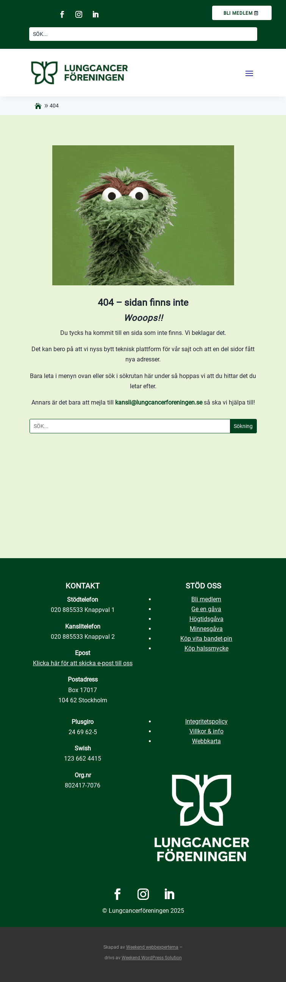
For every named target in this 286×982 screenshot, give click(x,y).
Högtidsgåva (206, 619)
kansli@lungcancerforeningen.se (158, 402)
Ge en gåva (206, 609)
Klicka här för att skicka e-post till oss (83, 663)
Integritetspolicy (206, 721)
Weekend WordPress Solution (152, 957)
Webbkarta (206, 741)
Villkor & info (206, 731)
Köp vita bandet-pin (206, 638)
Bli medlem (238, 13)
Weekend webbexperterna (152, 947)
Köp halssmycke (206, 648)
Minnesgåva (206, 628)
